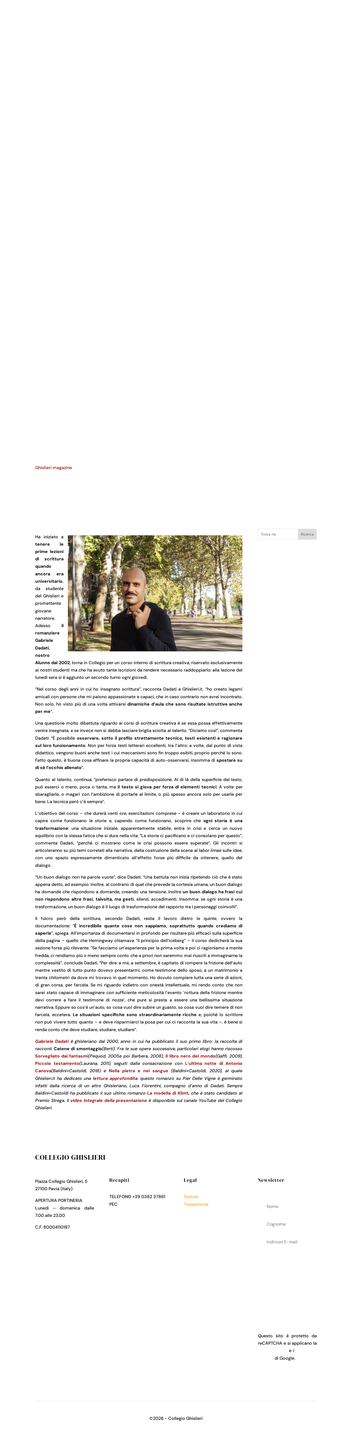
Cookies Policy (199, 1219)
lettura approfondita (115, 1078)
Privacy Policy (198, 1211)
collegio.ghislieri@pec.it (143, 1204)
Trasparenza (196, 1204)
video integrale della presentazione (108, 1100)
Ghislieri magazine (53, 467)
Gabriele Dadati (52, 1041)
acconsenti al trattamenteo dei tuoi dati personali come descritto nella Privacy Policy (287, 1281)
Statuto (191, 1196)
